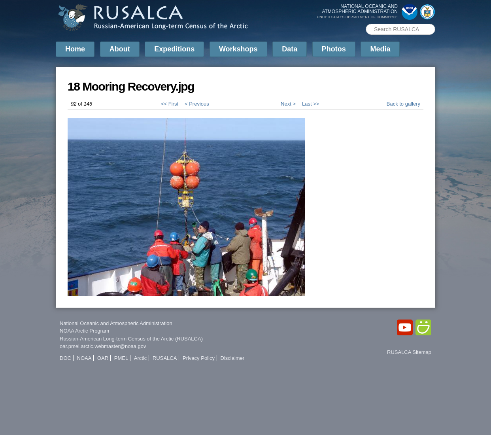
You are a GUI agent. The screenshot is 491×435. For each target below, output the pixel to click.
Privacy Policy (199, 358)
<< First (169, 104)
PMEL (121, 358)
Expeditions (174, 49)
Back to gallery (403, 104)
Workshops (238, 49)
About (120, 49)
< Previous (197, 104)
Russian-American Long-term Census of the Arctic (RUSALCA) (131, 339)
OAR (102, 358)
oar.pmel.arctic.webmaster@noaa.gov (103, 346)
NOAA (84, 358)
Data (289, 49)
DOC (65, 358)
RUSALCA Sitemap (409, 352)
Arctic (140, 358)
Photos (334, 49)
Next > (288, 104)
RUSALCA (165, 358)
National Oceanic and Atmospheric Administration (116, 323)
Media (380, 49)
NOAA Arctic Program (84, 331)
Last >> (310, 104)
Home (75, 49)
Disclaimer (233, 358)
